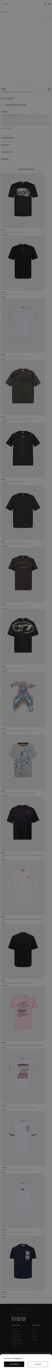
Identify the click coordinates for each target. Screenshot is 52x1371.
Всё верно (14, 1364)
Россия (38, 1364)
